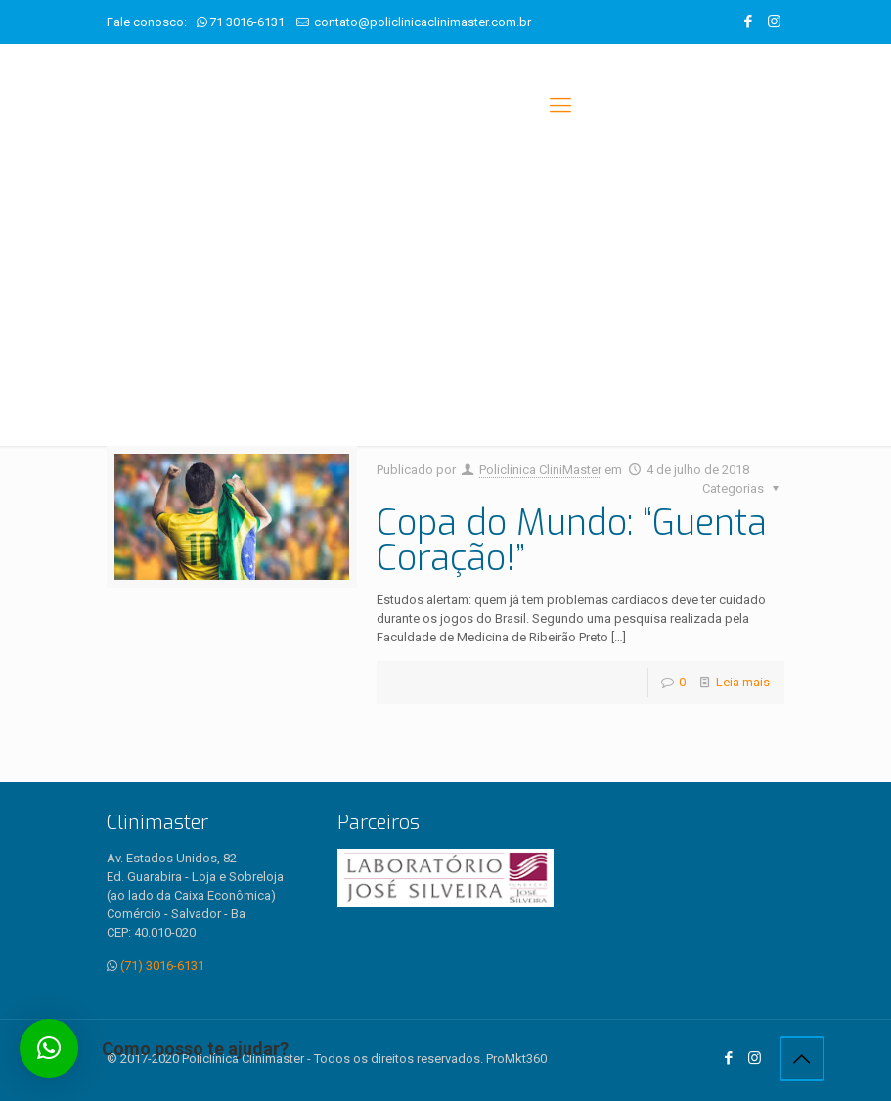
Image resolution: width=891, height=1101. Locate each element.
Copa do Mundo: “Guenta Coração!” (572, 541)
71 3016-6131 (247, 22)
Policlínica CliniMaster (540, 469)
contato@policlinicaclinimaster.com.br (422, 22)
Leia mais (743, 682)
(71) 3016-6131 (162, 965)
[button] (49, 1048)
